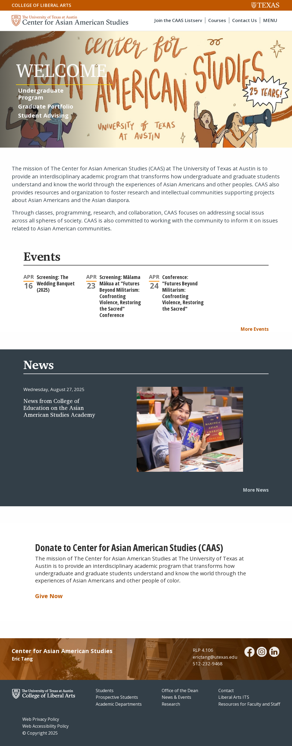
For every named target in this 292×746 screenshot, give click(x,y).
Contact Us (244, 20)
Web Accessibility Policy (45, 726)
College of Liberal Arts (41, 5)
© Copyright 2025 (40, 733)
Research (171, 704)
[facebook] (249, 652)
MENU (270, 20)
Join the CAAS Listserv (178, 20)
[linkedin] (274, 652)
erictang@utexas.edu (215, 657)
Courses (217, 20)
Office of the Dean (180, 690)
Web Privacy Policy (40, 719)
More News (256, 490)
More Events (254, 329)
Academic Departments (119, 704)
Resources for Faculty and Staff (249, 704)
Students (105, 690)
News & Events (176, 697)
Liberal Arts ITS (233, 697)
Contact (226, 690)
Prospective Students (117, 697)
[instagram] (262, 652)
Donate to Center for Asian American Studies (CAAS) (129, 547)
